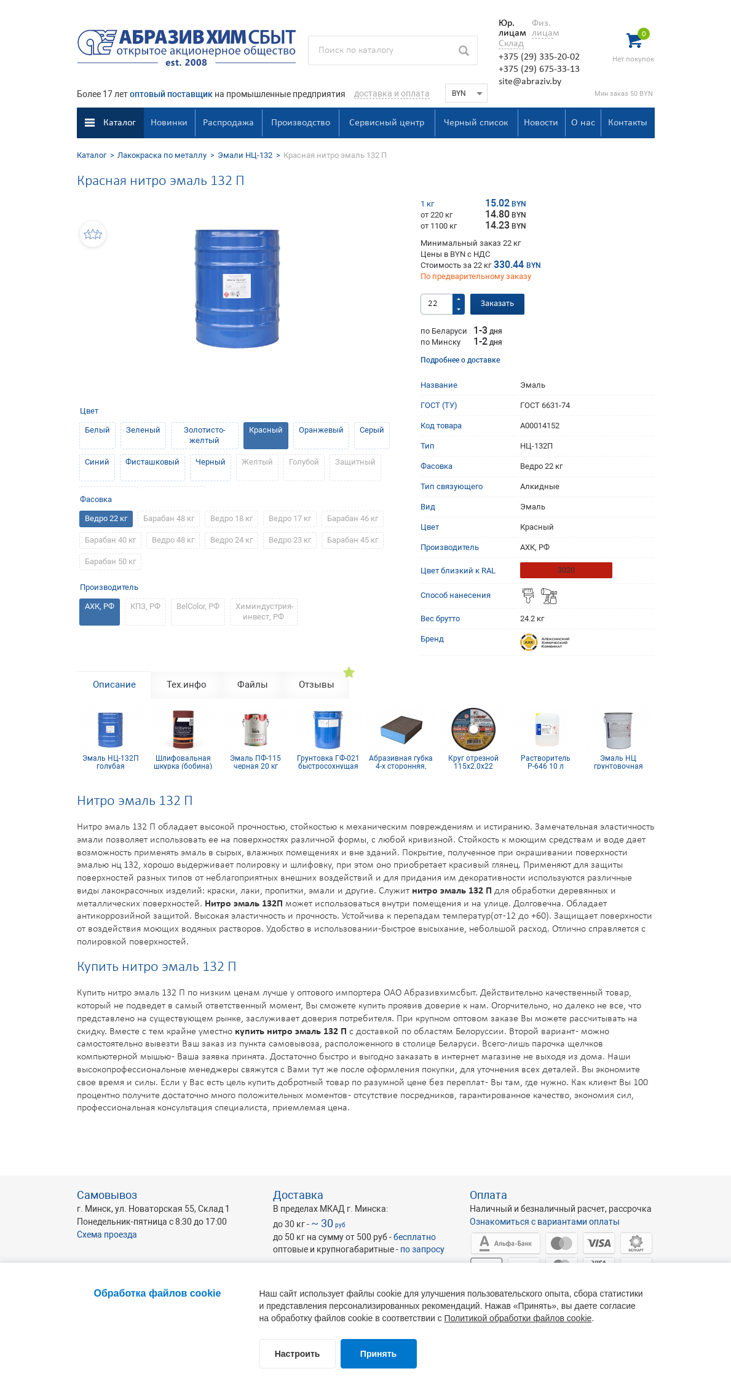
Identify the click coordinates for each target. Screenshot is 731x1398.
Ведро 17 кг (290, 518)
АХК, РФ (99, 606)
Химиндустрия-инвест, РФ (264, 611)
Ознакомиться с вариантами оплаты (545, 1222)
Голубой (304, 461)
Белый (97, 429)
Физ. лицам (542, 28)
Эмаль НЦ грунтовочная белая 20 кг (618, 762)
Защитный (355, 461)
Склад (511, 44)
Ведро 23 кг (290, 539)
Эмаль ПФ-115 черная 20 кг (255, 762)
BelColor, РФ (197, 606)
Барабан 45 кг (352, 539)
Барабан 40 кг (110, 539)
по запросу (422, 1249)
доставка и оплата (392, 93)
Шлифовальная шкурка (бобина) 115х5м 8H (183, 762)
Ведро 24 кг (231, 539)
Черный (211, 461)
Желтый (257, 461)
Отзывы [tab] (316, 684)
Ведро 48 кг (173, 539)
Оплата (488, 1194)
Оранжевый (321, 429)
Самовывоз (107, 1194)
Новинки (169, 123)
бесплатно (414, 1237)
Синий (97, 461)
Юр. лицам (509, 28)
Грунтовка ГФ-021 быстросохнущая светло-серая (328, 762)
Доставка (298, 1194)
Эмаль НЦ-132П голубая (110, 762)
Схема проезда (107, 1234)
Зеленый (143, 429)
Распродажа (228, 123)
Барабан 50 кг (110, 561)
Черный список (476, 123)
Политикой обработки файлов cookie (518, 1318)
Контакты (627, 123)
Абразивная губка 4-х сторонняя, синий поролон (401, 762)
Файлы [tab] (252, 684)
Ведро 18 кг (231, 518)
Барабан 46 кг (352, 518)
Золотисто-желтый (205, 435)
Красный (266, 429)
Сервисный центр (386, 123)
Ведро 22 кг (106, 518)
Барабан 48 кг (168, 518)
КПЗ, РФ (145, 606)
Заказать (497, 303)
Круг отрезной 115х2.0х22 (473, 762)
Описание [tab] (114, 684)
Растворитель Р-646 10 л (546, 762)
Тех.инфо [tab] (187, 684)
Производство (300, 123)
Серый (372, 429)
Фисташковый (152, 461)
